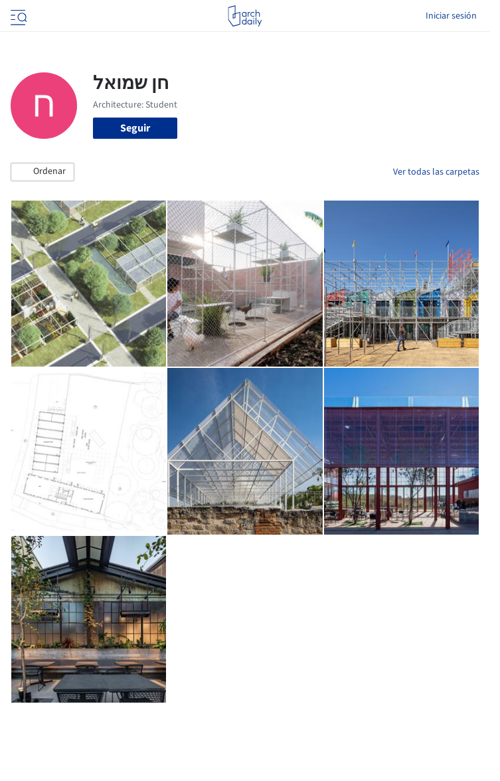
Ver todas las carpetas (436, 172)
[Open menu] (17, 16)
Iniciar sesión (451, 16)
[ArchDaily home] (245, 16)
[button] (42, 172)
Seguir (135, 128)
